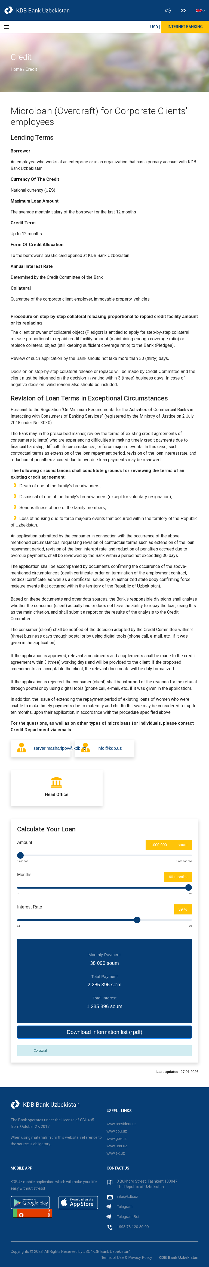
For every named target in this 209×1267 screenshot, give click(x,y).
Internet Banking (185, 27)
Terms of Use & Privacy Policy (126, 1257)
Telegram (125, 1206)
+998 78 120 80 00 (133, 1227)
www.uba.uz (117, 1146)
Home (17, 69)
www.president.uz (122, 1124)
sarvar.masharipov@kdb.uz (51, 748)
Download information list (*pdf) (104, 1032)
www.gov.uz (117, 1138)
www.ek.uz (116, 1153)
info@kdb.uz (109, 748)
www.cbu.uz (117, 1131)
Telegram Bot (128, 1216)
